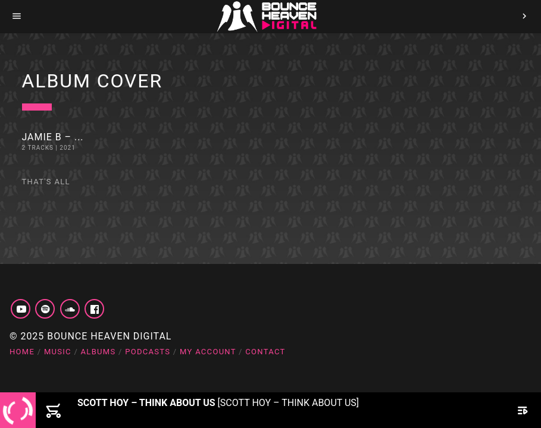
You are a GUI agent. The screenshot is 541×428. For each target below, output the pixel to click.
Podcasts (147, 351)
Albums (98, 351)
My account (208, 351)
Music (57, 351)
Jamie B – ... (53, 137)
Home (22, 351)
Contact (265, 351)
